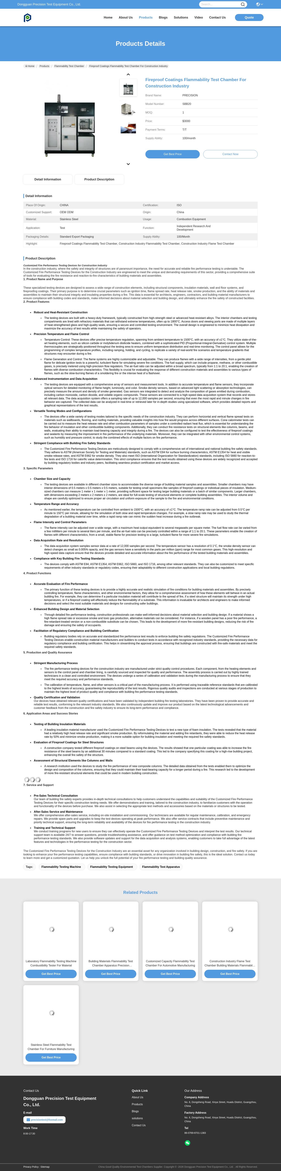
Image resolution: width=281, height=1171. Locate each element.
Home (108, 17)
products (146, 17)
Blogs (135, 1111)
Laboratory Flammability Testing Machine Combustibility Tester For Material (51, 963)
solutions (181, 17)
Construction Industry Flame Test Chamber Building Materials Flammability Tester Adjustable (230, 964)
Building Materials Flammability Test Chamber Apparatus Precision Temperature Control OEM (111, 964)
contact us (217, 17)
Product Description (99, 179)
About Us (137, 1097)
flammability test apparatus (161, 866)
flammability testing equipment (111, 866)
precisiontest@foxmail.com (44, 1120)
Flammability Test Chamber (69, 66)
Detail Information (47, 179)
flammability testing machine (61, 866)
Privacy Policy (31, 1166)
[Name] (243, 4)
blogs (163, 17)
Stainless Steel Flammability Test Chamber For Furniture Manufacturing (51, 1047)
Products (44, 66)
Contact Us (139, 1125)
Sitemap (45, 1166)
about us (126, 17)
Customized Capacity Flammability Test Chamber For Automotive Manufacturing (170, 963)
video (198, 17)
